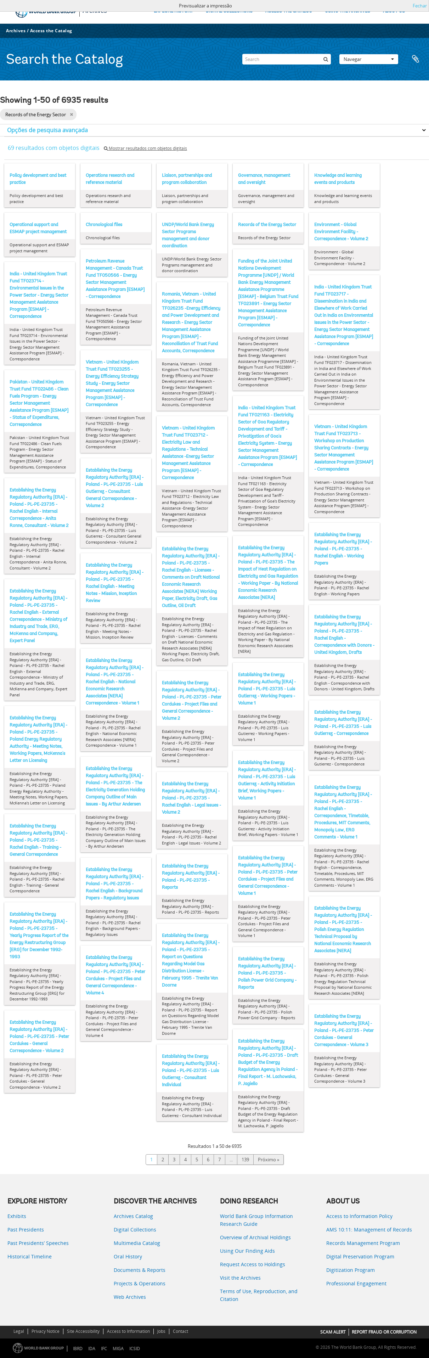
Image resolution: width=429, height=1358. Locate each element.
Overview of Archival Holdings (255, 1237)
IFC (104, 1349)
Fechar (420, 5)
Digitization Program (350, 1270)
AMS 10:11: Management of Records (369, 1229)
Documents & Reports (139, 1270)
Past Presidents (25, 1229)
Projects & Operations (139, 1283)
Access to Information (128, 1331)
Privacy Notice (46, 1331)
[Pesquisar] (325, 59)
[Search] (286, 59)
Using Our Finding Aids (247, 1250)
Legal (18, 1331)
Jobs (161, 1331)
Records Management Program (363, 1243)
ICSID (134, 1349)
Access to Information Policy (359, 1216)
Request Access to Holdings (252, 1264)
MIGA (118, 1349)
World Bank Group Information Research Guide (256, 1220)
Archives (16, 31)
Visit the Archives (240, 1277)
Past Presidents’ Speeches (38, 1243)
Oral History (128, 1256)
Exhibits (16, 1216)
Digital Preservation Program (360, 1256)
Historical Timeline (29, 1256)
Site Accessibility (83, 1331)
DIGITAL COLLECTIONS (229, 11)
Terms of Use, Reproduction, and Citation (259, 1295)
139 (245, 1159)
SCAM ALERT (333, 1332)
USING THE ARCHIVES (347, 11)
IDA (91, 1349)
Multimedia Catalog (137, 1243)
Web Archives (130, 1297)
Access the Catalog (51, 31)
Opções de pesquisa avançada (47, 130)
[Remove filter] (71, 114)
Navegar (369, 59)
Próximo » (268, 1159)
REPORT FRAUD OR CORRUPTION (384, 1332)
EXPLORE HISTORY (173, 11)
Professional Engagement (356, 1283)
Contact (180, 1331)
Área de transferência (415, 59)
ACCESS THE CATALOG (288, 11)
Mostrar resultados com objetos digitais (145, 148)
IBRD (78, 1349)
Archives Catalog (133, 1216)
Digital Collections (135, 1229)
